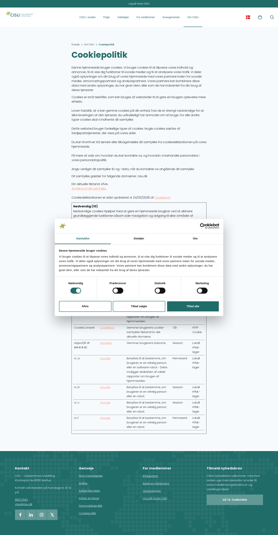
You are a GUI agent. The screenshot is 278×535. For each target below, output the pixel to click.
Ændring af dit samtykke (89, 188)
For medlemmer (145, 17)
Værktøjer (123, 17)
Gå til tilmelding (235, 500)
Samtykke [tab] (83, 238)
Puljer (106, 17)
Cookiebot (162, 197)
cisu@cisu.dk (23, 504)
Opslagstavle (152, 491)
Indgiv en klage (89, 498)
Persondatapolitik (90, 506)
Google (105, 358)
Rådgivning (150, 476)
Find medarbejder (91, 476)
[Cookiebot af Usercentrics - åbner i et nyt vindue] (202, 226)
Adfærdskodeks (89, 491)
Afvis (85, 306)
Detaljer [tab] (139, 238)
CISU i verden (87, 17)
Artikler (83, 483)
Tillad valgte (139, 306)
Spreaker (106, 343)
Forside (76, 44)
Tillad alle (192, 306)
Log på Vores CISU (139, 3)
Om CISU (193, 17)
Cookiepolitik (106, 44)
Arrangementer (171, 17)
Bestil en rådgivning (156, 483)
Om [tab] (195, 238)
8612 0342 (21, 500)
